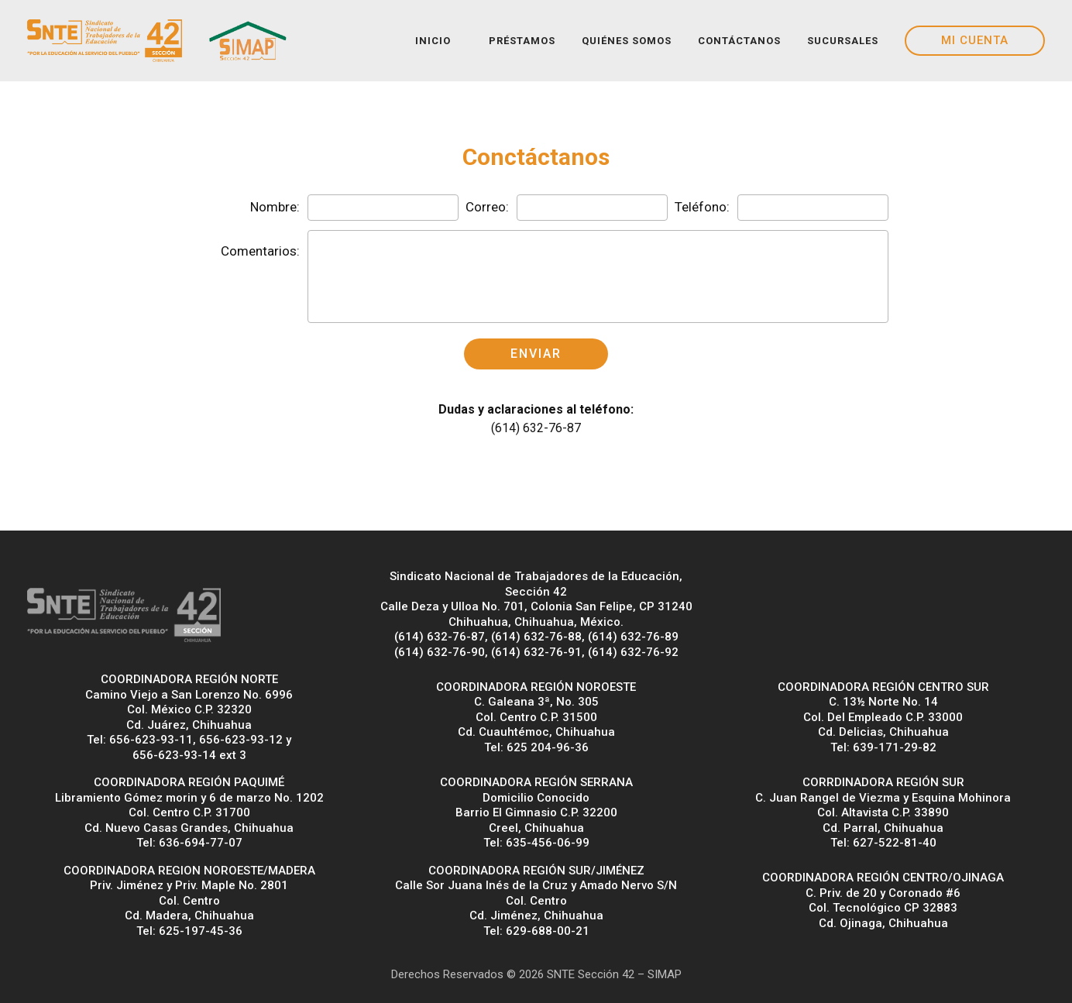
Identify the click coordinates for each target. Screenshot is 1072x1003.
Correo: (487, 207)
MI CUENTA (974, 40)
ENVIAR (536, 353)
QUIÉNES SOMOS (627, 40)
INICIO (433, 40)
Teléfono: (702, 207)
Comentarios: (260, 251)
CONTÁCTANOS (739, 40)
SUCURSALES (842, 40)
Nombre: (275, 207)
